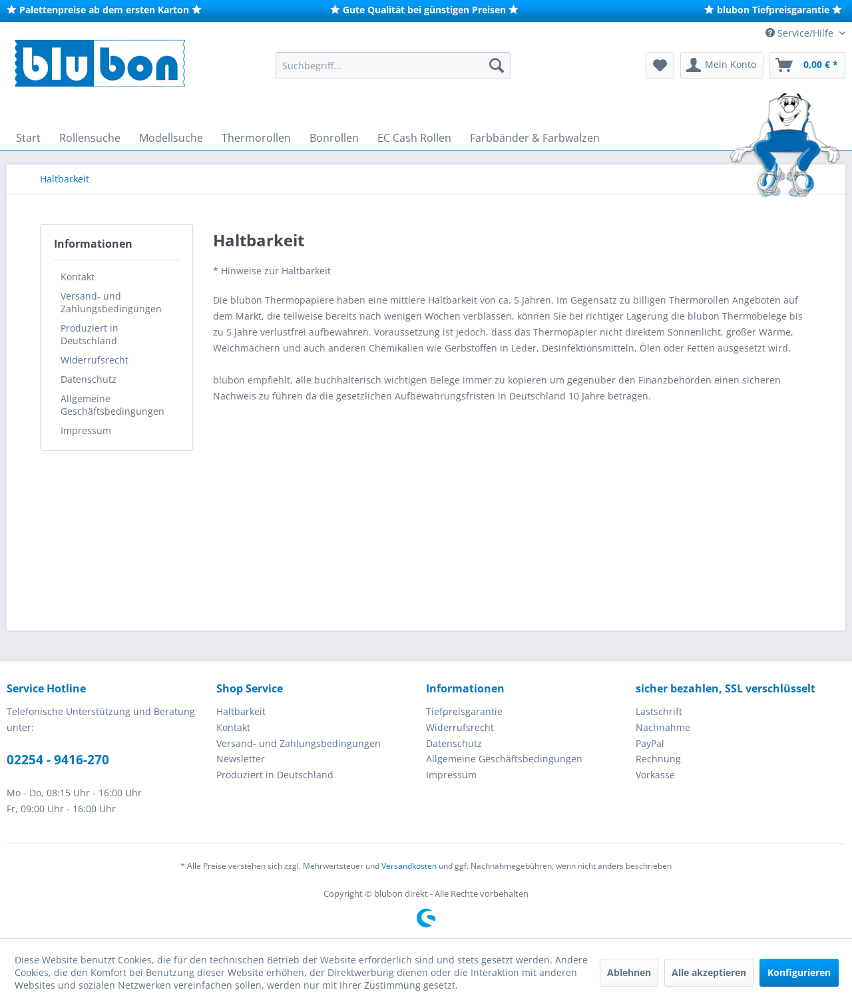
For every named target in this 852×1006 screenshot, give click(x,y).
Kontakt (78, 276)
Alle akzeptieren (709, 972)
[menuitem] (393, 65)
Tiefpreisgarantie (464, 711)
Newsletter (240, 758)
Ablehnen (629, 972)
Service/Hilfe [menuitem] (800, 33)
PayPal (650, 743)
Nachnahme (663, 727)
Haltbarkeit (241, 711)
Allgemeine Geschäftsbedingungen (112, 404)
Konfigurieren (799, 972)
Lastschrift (659, 711)
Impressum (86, 430)
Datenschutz (88, 379)
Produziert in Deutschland (89, 334)
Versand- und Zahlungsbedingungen (111, 302)
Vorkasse (655, 774)
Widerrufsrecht (94, 360)
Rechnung (658, 758)
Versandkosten (409, 866)
